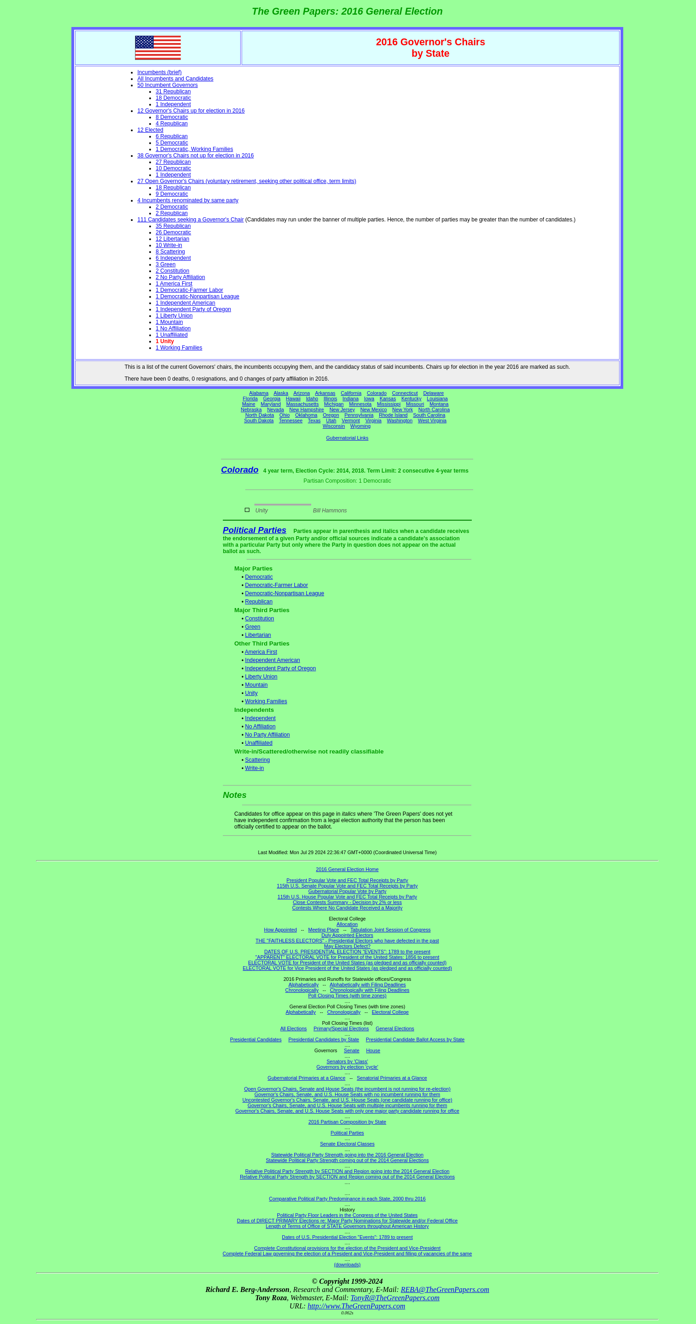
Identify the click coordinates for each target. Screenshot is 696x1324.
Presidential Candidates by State (323, 1039)
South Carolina (429, 415)
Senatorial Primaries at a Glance (392, 1078)
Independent (260, 718)
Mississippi (389, 404)
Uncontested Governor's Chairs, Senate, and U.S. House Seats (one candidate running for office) (348, 1100)
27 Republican (173, 162)
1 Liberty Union (174, 315)
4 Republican (172, 123)
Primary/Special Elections (341, 1028)
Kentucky (411, 398)
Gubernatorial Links (347, 438)
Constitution (259, 618)
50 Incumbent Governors (167, 85)
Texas (314, 420)
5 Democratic (172, 143)
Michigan (334, 404)
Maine (248, 404)
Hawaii (293, 398)
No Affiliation (260, 726)
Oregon (331, 415)
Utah (331, 420)
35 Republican (173, 226)
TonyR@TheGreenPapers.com (395, 1298)
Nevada (275, 409)
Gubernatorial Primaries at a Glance (306, 1078)
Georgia (272, 398)
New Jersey (342, 409)
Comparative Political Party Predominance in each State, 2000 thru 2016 (347, 1198)
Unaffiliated (259, 743)
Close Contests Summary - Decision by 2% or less (347, 902)
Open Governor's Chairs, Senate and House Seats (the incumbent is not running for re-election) (347, 1089)
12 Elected (150, 130)
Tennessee (291, 420)
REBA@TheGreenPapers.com (445, 1289)
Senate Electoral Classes (347, 1143)
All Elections (293, 1028)
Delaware (433, 393)
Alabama (259, 393)
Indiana (351, 398)
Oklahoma (306, 415)
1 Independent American (185, 303)
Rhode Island (393, 415)
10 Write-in (169, 245)
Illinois (330, 398)
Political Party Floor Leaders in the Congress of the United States (347, 1215)
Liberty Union (261, 676)
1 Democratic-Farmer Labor (189, 290)
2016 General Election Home (347, 869)
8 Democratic (172, 117)
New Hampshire (306, 409)
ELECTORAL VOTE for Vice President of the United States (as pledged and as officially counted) (347, 968)
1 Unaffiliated (172, 335)
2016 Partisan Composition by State (347, 1122)
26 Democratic (173, 232)
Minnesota (360, 404)
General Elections (395, 1028)
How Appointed (280, 929)
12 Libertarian (172, 239)
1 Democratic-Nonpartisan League (197, 296)
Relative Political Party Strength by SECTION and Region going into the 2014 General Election (347, 1171)
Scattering (257, 760)
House (373, 1050)
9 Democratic (172, 194)
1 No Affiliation (173, 328)
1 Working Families (179, 347)
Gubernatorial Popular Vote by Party (347, 891)
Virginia (373, 420)
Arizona (301, 393)
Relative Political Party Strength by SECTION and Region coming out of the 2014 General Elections (347, 1176)
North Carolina (434, 409)
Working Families (266, 701)
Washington (400, 420)
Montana (439, 404)
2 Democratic (172, 207)
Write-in (254, 768)
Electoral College (390, 1012)
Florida (250, 398)
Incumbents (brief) (159, 72)
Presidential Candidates (256, 1039)
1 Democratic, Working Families (194, 149)
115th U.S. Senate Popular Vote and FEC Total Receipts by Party (347, 885)
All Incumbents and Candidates (175, 78)
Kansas (388, 398)
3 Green (165, 264)
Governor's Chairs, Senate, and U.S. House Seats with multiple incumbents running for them (347, 1105)
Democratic (259, 577)
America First (261, 652)
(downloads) (347, 1264)
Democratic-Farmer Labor (276, 585)
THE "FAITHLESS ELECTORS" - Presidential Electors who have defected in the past (347, 940)
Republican (259, 601)
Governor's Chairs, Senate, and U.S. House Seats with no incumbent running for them (347, 1094)
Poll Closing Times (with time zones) (347, 995)
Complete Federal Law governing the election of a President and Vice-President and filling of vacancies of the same (347, 1253)
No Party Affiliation (267, 735)
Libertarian (258, 635)
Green (252, 627)
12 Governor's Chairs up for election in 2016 (190, 111)
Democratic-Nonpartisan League (284, 593)
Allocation (347, 924)
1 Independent (173, 104)
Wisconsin (334, 426)
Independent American (272, 660)
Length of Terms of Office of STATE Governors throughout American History (347, 1226)
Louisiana (437, 398)
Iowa (369, 398)
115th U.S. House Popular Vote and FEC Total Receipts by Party (347, 896)
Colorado (377, 393)
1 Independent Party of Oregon (193, 309)
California (351, 393)
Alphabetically (303, 984)
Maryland (271, 404)
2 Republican (172, 213)
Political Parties (254, 530)
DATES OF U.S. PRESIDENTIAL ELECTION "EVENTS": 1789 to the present (347, 951)
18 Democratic (173, 98)
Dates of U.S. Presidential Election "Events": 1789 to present (347, 1237)
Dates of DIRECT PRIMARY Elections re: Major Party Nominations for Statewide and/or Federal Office (347, 1220)
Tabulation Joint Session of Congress (391, 929)
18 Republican (173, 187)
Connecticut (405, 393)
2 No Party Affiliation (180, 277)
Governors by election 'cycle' (347, 1067)
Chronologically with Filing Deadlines (370, 990)
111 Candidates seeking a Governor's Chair (190, 219)
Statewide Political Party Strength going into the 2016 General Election (347, 1154)
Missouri (415, 404)
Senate (352, 1050)
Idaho (312, 398)
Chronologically (301, 990)
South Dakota (259, 420)
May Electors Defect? (347, 946)
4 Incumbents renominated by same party (187, 200)
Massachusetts (302, 404)
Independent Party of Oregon (280, 668)
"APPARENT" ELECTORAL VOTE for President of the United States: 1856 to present (347, 957)
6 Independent (173, 258)
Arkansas (325, 393)
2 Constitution (172, 271)
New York (402, 409)
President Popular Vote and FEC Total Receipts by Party (347, 880)
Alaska (281, 393)
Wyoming (361, 426)
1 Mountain (169, 322)
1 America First (174, 283)
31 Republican (173, 91)
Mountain (256, 685)
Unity (251, 693)
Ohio (285, 415)
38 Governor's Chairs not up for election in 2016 (195, 155)
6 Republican (172, 136)
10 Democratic (173, 168)
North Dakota (259, 415)
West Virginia (432, 420)
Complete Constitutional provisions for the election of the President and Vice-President (347, 1248)
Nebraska (251, 409)
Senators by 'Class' (347, 1061)
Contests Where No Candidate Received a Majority (347, 907)
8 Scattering (170, 251)
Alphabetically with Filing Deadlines (368, 984)
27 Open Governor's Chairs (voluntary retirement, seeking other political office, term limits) (246, 181)
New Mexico (373, 409)
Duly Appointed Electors (347, 935)
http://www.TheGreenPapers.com (356, 1306)
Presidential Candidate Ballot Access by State (415, 1039)
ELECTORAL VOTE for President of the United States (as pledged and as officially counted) (347, 962)
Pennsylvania (359, 415)
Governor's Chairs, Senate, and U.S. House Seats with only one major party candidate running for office (347, 1111)
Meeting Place (324, 929)
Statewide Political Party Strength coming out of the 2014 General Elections (347, 1160)
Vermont (351, 420)
